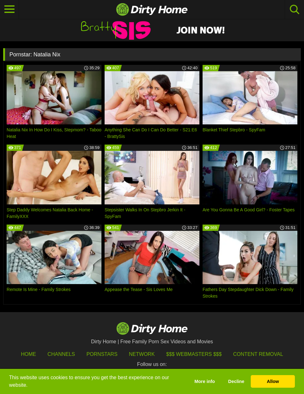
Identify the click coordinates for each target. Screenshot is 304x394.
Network (142, 354)
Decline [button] (236, 381)
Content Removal (258, 354)
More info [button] (204, 381)
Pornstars (101, 354)
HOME (28, 354)
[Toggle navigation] (9, 9)
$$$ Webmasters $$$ (194, 354)
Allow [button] (273, 381)
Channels (61, 354)
